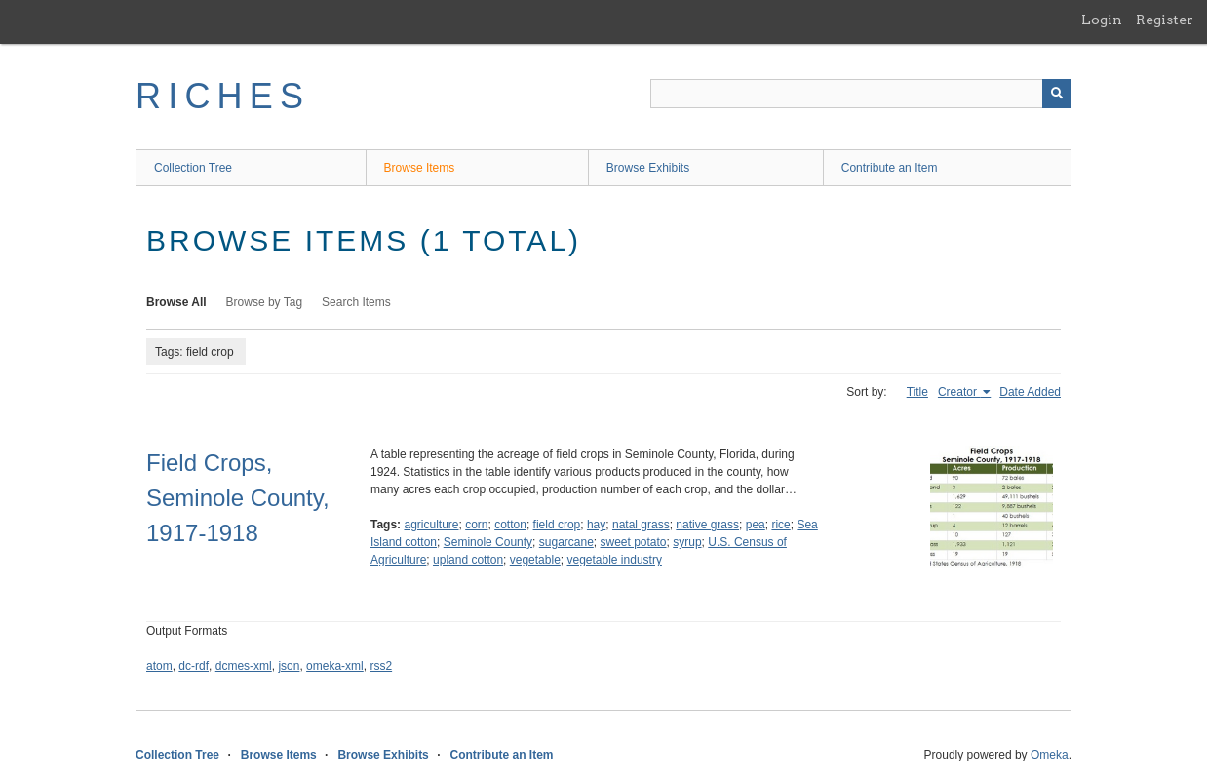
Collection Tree (193, 168)
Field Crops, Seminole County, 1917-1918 (238, 497)
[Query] (860, 93)
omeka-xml (335, 666)
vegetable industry (613, 559)
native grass (707, 524)
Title (917, 392)
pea (755, 524)
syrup (687, 542)
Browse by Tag (264, 302)
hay (596, 524)
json (288, 666)
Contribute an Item (889, 168)
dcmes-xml (243, 666)
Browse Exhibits (647, 168)
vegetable (535, 559)
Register (1164, 19)
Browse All (176, 302)
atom (159, 666)
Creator (959, 392)
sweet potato (634, 542)
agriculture (431, 524)
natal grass (641, 524)
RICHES (223, 96)
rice (780, 524)
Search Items (356, 302)
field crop (557, 524)
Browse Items (419, 168)
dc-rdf (193, 666)
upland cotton (468, 559)
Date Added (1030, 392)
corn (476, 524)
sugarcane (566, 542)
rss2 (381, 666)
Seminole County (488, 542)
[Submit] (1056, 93)
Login (1101, 19)
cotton (510, 524)
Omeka (1050, 754)
